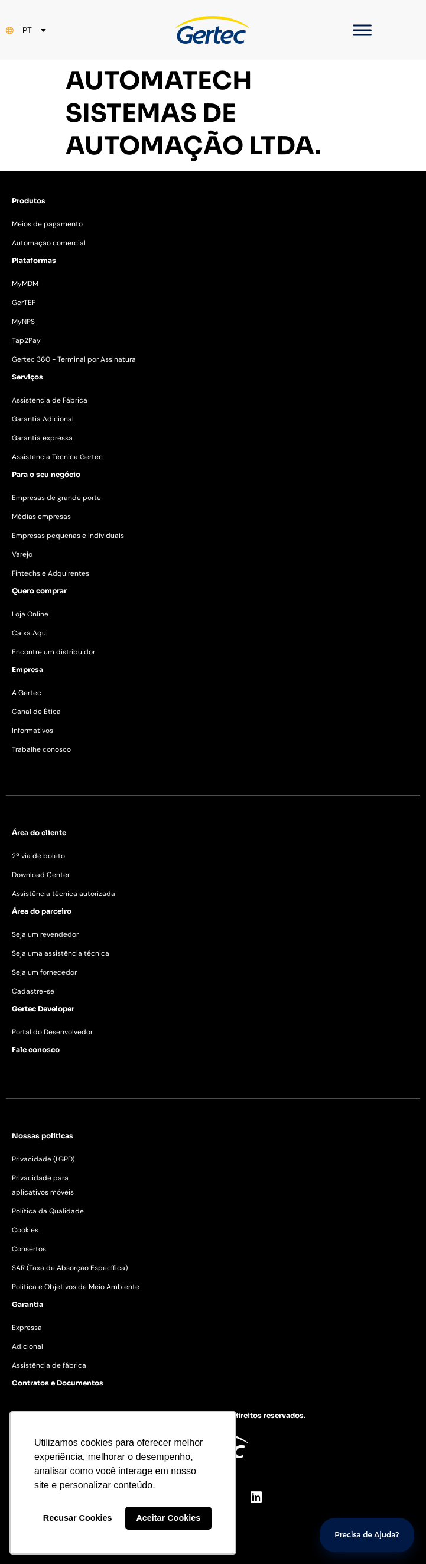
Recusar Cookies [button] (77, 1518)
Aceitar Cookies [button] (168, 1518)
